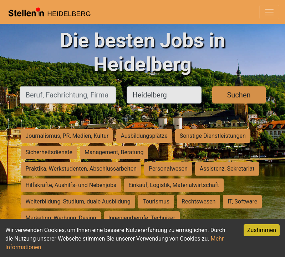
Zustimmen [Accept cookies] (261, 230)
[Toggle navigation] (269, 12)
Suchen (238, 95)
